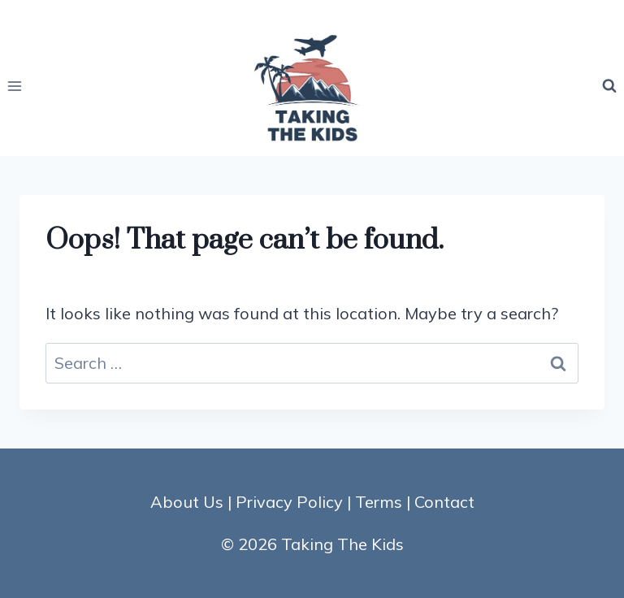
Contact (444, 502)
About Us (186, 502)
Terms (378, 502)
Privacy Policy (289, 502)
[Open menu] (15, 85)
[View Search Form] (609, 86)
